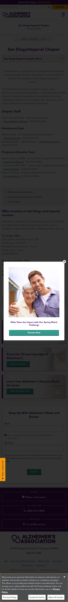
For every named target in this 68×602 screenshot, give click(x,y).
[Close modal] (64, 261)
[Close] (64, 577)
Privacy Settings (9, 598)
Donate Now (34, 332)
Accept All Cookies (37, 598)
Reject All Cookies (56, 598)
